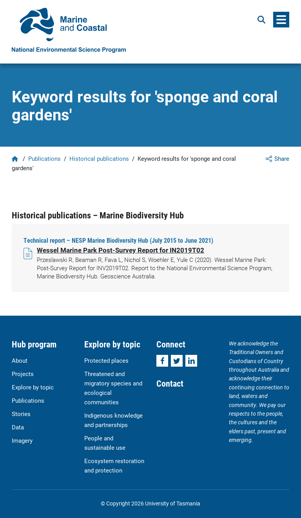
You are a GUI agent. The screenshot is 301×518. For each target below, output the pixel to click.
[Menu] (281, 19)
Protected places (106, 360)
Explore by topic (33, 387)
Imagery (22, 440)
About (19, 360)
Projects (23, 374)
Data (18, 427)
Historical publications (99, 158)
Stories (21, 414)
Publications (44, 158)
